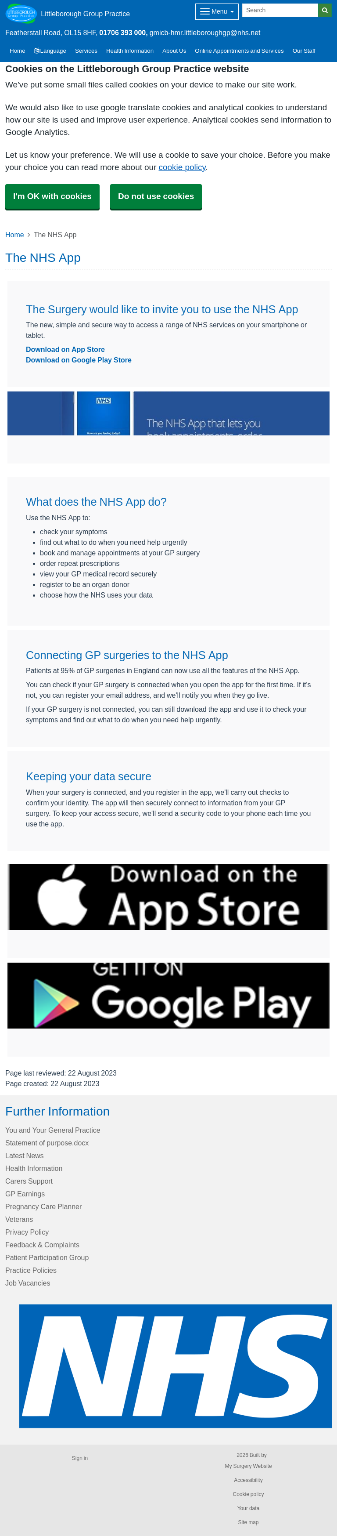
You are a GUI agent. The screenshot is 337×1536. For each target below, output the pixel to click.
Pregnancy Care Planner (43, 1206)
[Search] (280, 10)
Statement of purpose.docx (47, 1142)
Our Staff (304, 51)
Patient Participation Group (47, 1257)
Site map (248, 1522)
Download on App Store (65, 349)
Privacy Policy (27, 1231)
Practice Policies (31, 1270)
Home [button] (17, 51)
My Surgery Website (248, 1466)
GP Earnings (25, 1193)
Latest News (24, 1155)
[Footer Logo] (175, 1366)
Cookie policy (248, 1494)
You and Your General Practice (52, 1130)
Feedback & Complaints (42, 1244)
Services (86, 51)
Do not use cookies (156, 196)
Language (50, 51)
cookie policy (181, 167)
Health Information (130, 51)
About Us (174, 51)
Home (14, 234)
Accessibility (248, 1480)
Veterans (19, 1219)
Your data (248, 1508)
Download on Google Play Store (79, 359)
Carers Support (29, 1181)
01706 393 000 (122, 32)
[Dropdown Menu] (217, 12)
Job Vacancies (27, 1282)
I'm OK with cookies (52, 196)
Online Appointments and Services (239, 51)
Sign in (80, 1458)
